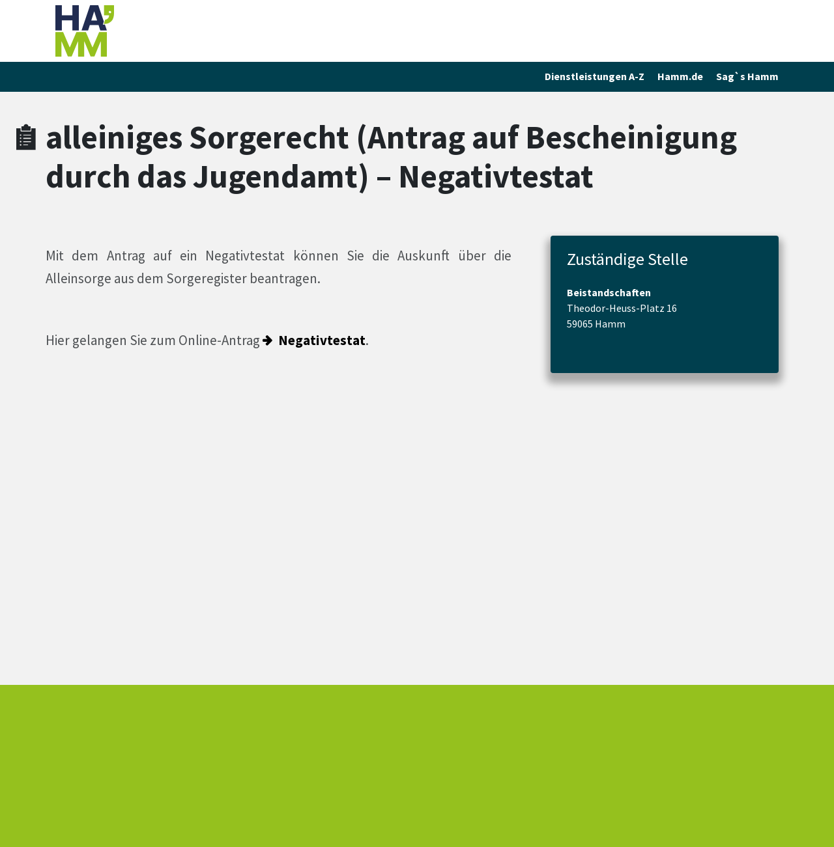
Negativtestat (322, 340)
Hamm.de (680, 76)
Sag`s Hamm (747, 76)
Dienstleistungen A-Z (594, 76)
